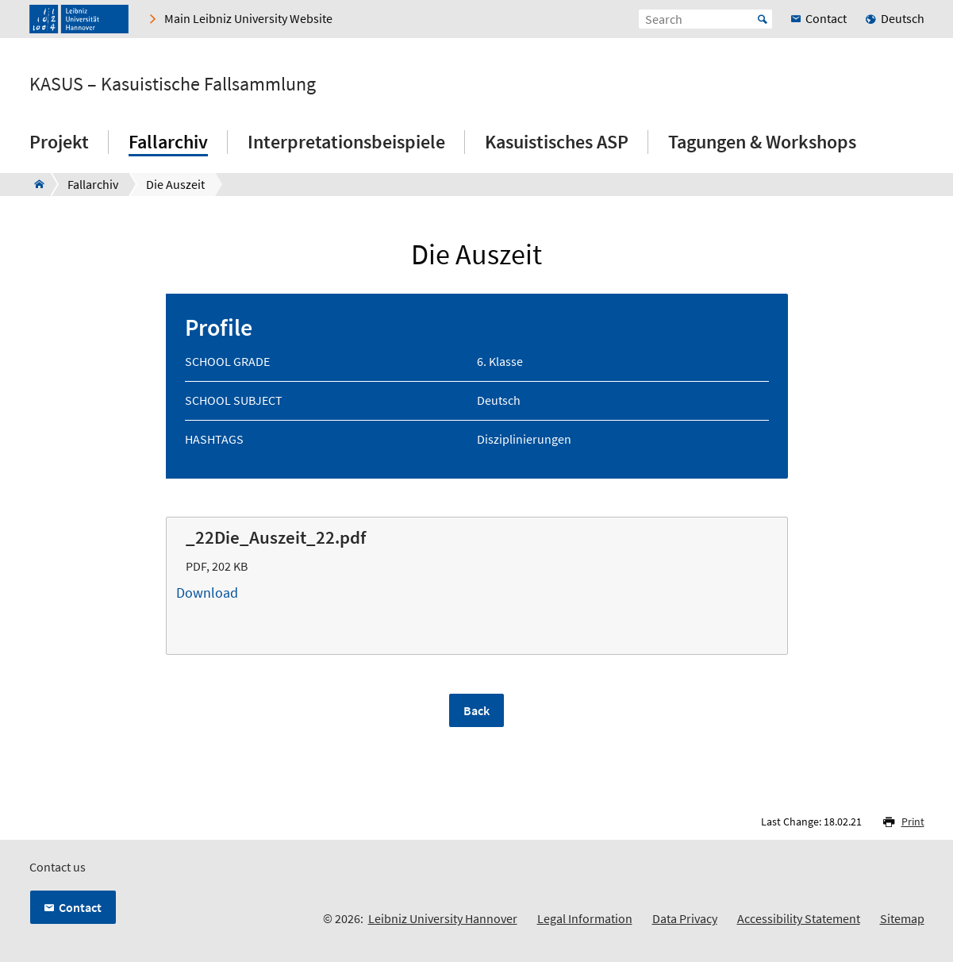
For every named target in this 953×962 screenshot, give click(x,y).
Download (477, 593)
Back (476, 710)
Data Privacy (684, 918)
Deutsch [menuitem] (902, 18)
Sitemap (902, 918)
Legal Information (584, 918)
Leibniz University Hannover (442, 918)
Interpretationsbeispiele (346, 141)
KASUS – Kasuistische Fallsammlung (172, 84)
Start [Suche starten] (762, 19)
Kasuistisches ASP (556, 141)
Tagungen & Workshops (762, 141)
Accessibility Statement (798, 918)
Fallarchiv (168, 141)
